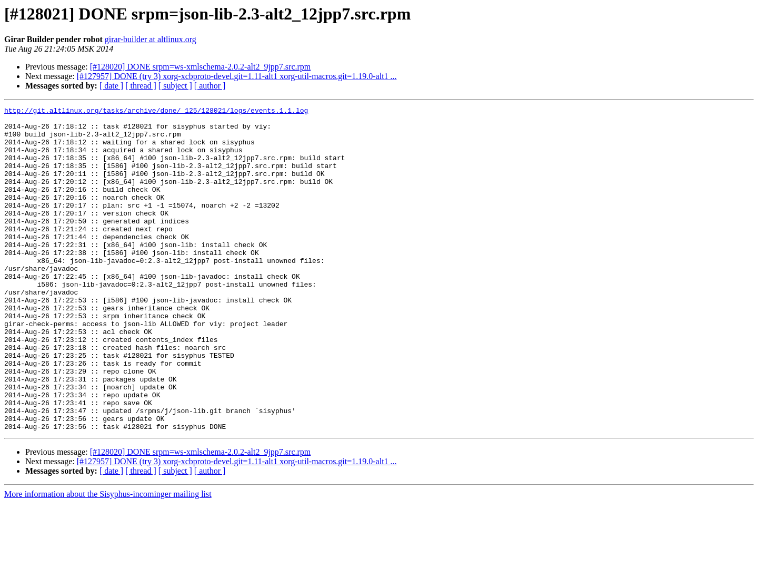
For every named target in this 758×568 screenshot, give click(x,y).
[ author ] (210, 85)
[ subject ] (175, 85)
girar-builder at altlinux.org (150, 39)
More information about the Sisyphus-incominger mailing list (108, 558)
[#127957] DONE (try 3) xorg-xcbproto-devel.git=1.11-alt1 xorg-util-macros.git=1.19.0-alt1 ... (237, 76)
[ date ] (111, 85)
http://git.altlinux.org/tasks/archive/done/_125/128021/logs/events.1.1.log (156, 111)
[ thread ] (140, 85)
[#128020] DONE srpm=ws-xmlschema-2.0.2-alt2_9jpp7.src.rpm (200, 66)
